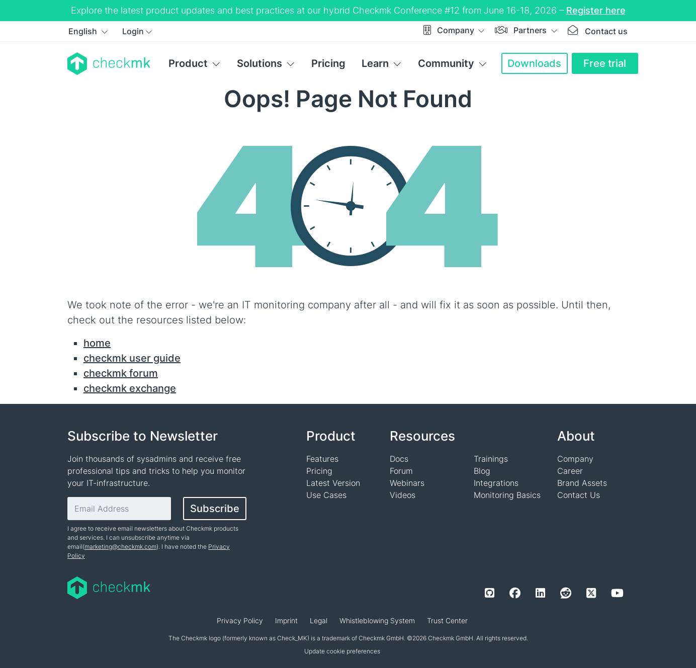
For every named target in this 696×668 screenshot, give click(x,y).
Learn (375, 63)
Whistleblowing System (377, 620)
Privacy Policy (240, 620)
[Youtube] (617, 593)
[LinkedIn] (540, 593)
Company (456, 30)
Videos (402, 495)
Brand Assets (582, 483)
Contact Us (578, 495)
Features (322, 459)
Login (133, 31)
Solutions (259, 63)
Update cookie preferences (342, 651)
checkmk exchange (129, 388)
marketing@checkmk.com (120, 546)
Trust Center (447, 620)
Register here (596, 10)
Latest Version (333, 483)
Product (188, 63)
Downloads (534, 63)
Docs (399, 459)
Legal (318, 620)
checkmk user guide (132, 358)
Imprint (286, 620)
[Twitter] (591, 593)
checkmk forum (120, 373)
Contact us (606, 31)
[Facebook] (514, 593)
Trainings (491, 459)
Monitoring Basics (507, 495)
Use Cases (326, 495)
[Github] (489, 593)
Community (446, 63)
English (83, 31)
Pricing (328, 63)
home (97, 343)
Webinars (407, 483)
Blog (482, 471)
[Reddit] (565, 593)
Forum (401, 471)
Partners (531, 30)
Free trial (604, 63)
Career (570, 471)
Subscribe (214, 509)
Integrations (496, 483)
